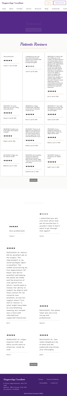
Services (28, 9)
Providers (20, 9)
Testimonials (56, 9)
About (11, 9)
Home (4, 9)
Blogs (46, 9)
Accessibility (43, 383)
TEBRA (41, 393)
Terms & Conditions (53, 379)
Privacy (41, 379)
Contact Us (54, 383)
